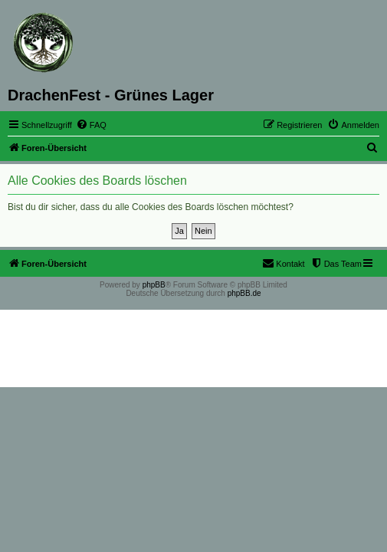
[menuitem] (91, 125)
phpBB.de (244, 293)
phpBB (154, 285)
